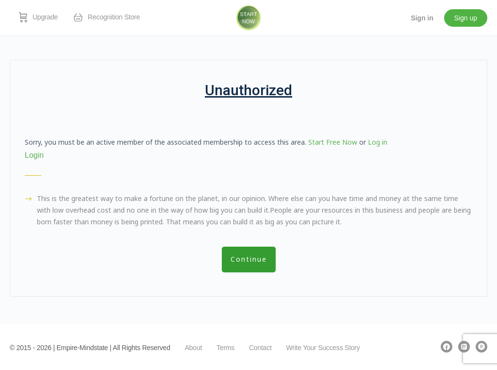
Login (34, 155)
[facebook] (446, 347)
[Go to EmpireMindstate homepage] (248, 17)
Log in (377, 142)
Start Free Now (332, 142)
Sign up (465, 18)
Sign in (422, 18)
